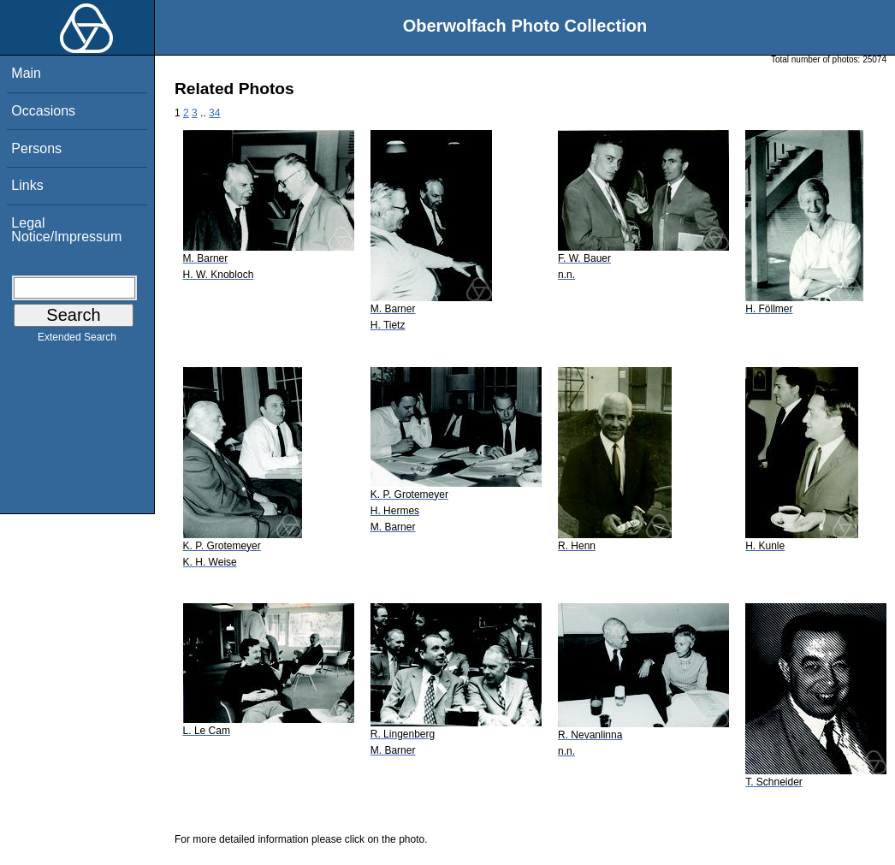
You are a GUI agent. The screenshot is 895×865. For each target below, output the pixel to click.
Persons (36, 148)
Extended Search (77, 340)
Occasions (43, 111)
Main (26, 73)
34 (214, 113)
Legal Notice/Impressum (66, 230)
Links (27, 185)
